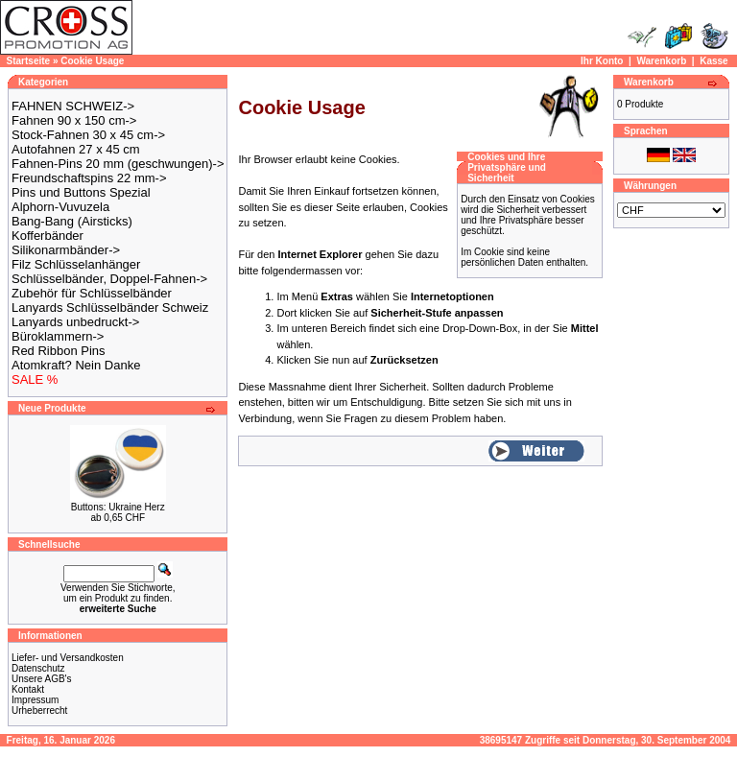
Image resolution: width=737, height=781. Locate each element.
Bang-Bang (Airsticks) (72, 221)
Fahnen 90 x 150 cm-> (74, 120)
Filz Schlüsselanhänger (76, 264)
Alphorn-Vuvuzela (60, 207)
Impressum (35, 700)
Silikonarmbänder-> (66, 250)
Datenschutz (38, 668)
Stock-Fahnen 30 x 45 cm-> (88, 135)
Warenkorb (661, 61)
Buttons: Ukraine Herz (118, 507)
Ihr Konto (602, 61)
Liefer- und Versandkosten (68, 657)
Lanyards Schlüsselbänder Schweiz (110, 307)
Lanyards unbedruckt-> (75, 322)
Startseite (29, 61)
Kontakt (28, 689)
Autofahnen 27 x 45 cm (76, 149)
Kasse (713, 61)
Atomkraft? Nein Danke (76, 365)
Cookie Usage (92, 61)
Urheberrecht (39, 710)
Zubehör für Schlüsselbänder (92, 293)
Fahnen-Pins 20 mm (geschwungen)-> (118, 163)
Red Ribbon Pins (59, 350)
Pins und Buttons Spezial (81, 192)
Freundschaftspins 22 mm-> (89, 178)
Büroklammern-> (58, 336)
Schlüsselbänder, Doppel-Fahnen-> (109, 279)
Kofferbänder (47, 235)
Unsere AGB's (42, 679)
